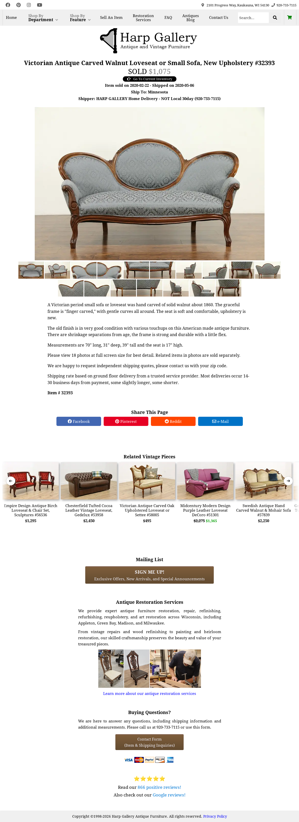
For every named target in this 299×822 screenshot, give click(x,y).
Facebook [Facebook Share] (79, 421)
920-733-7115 (286, 5)
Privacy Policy (215, 816)
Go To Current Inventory (149, 79)
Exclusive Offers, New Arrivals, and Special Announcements (149, 575)
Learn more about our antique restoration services (149, 693)
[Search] (253, 17)
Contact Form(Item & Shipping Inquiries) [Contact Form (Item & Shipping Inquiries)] (149, 742)
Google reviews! (169, 795)
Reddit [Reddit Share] (173, 421)
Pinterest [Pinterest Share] (126, 421)
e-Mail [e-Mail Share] (220, 421)
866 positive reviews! (159, 787)
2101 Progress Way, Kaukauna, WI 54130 (238, 5)
